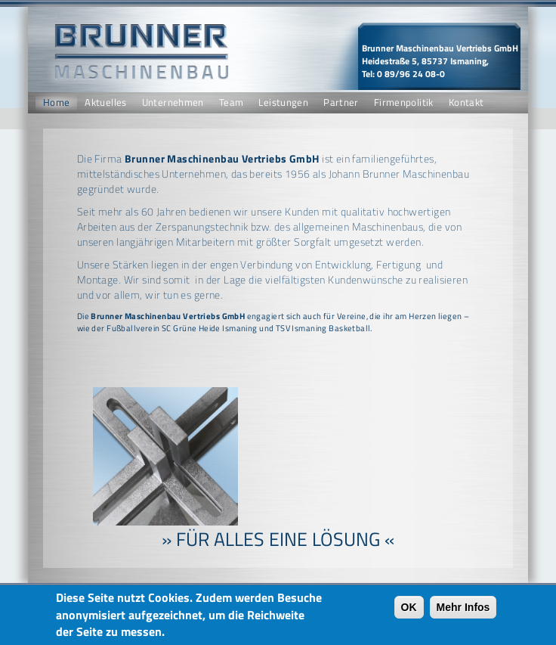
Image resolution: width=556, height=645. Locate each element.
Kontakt (466, 102)
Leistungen (283, 102)
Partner (341, 102)
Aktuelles (105, 102)
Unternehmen (173, 102)
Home (56, 102)
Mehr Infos (463, 610)
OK (409, 610)
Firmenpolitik (404, 102)
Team (231, 102)
